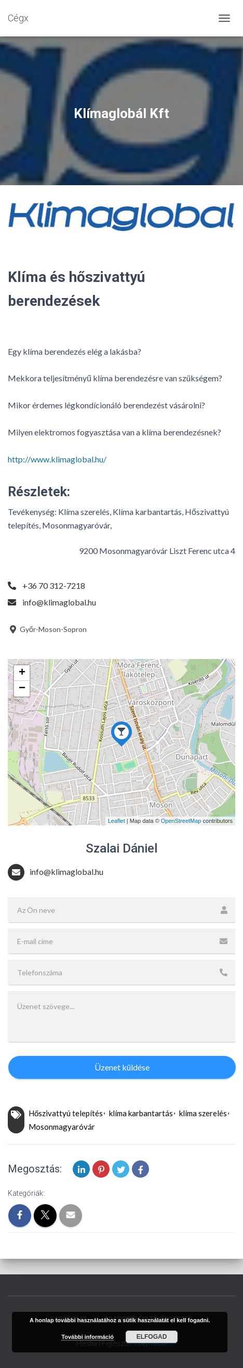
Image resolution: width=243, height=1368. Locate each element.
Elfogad (152, 1336)
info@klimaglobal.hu (59, 602)
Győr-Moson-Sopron (47, 629)
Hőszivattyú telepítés (66, 1113)
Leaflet (116, 821)
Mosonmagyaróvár (62, 1126)
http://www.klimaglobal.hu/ (57, 459)
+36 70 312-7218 (53, 585)
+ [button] (22, 673)
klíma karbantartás (141, 1113)
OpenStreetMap (181, 821)
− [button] (22, 688)
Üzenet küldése (122, 1067)
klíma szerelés (203, 1113)
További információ (87, 1337)
